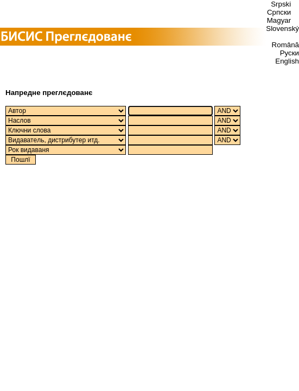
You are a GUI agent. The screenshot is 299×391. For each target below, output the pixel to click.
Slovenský (282, 28)
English (287, 61)
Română (285, 45)
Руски (289, 53)
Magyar (279, 20)
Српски (279, 12)
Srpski (281, 4)
